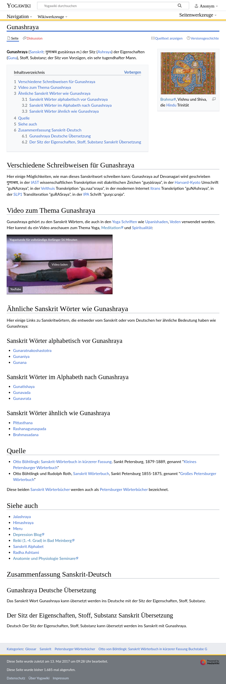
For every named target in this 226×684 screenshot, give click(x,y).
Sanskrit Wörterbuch (91, 473)
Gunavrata (22, 398)
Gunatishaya (24, 386)
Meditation (111, 227)
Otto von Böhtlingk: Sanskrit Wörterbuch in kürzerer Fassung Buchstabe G (152, 649)
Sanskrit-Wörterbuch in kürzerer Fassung (76, 461)
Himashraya (23, 522)
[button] (60, 264)
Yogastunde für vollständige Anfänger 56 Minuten (43, 239)
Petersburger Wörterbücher (124, 489)
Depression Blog (27, 534)
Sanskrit (36, 51)
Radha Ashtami (26, 552)
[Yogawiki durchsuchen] (113, 5)
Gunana (19, 362)
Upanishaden (156, 221)
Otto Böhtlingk (26, 461)
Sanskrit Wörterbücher (50, 489)
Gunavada (21, 392)
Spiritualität (142, 227)
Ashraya (104, 51)
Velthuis (48, 188)
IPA (86, 194)
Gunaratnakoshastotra (32, 350)
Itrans (155, 188)
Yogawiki (19, 5)
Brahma (166, 99)
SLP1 (17, 194)
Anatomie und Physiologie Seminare (44, 558)
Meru (18, 528)
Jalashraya (22, 516)
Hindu (171, 105)
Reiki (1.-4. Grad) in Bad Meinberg (42, 540)
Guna (12, 57)
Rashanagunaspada (29, 428)
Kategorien (15, 649)
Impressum (61, 678)
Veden (175, 221)
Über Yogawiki (38, 678)
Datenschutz (16, 678)
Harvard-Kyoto (187, 182)
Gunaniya (21, 356)
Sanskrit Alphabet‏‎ (28, 546)
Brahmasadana (25, 434)
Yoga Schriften (124, 221)
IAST (35, 182)
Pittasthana (23, 422)
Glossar (30, 649)
